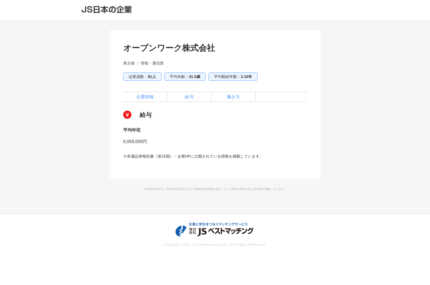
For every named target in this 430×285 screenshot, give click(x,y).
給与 (189, 96)
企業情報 (145, 96)
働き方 (233, 96)
